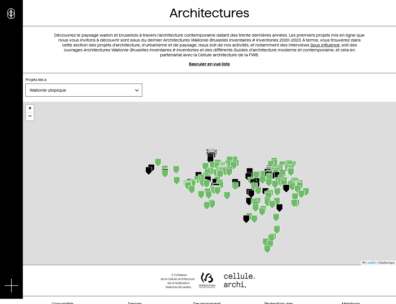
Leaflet (368, 263)
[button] (210, 160)
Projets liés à (35, 80)
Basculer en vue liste (209, 64)
